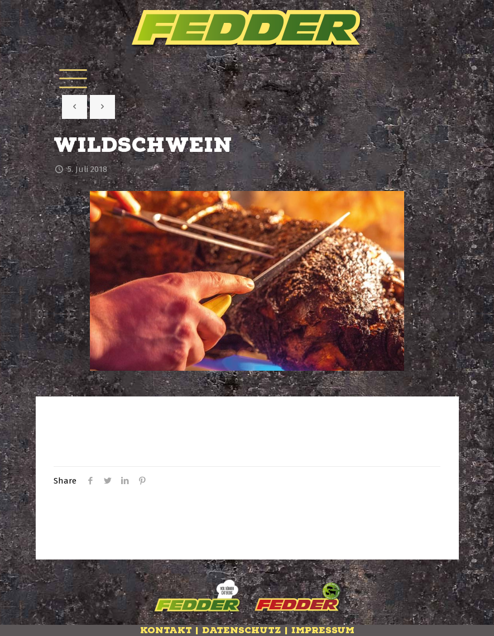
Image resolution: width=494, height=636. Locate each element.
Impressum (322, 630)
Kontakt (166, 630)
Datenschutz (241, 630)
